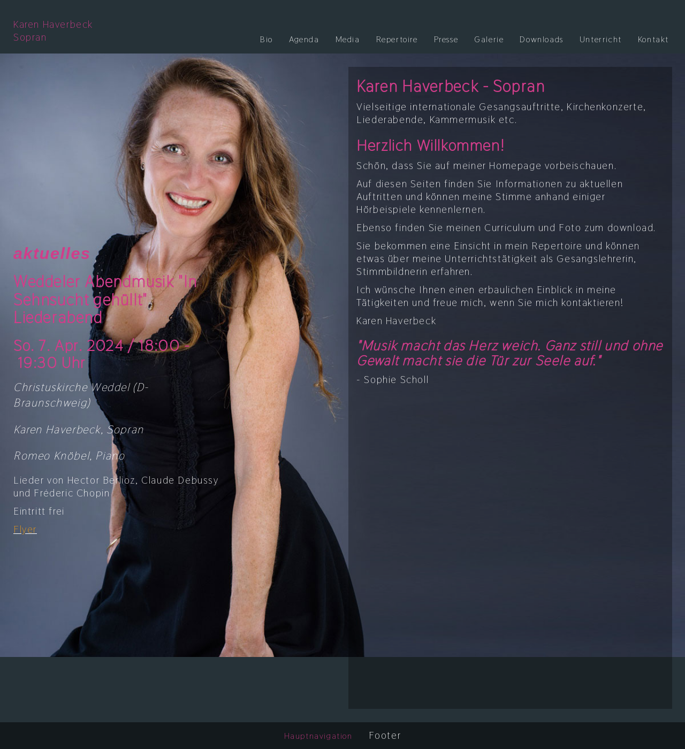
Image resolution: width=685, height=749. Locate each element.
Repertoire (397, 39)
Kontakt (653, 39)
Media (348, 39)
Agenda (304, 39)
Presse (446, 39)
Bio (266, 39)
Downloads (541, 39)
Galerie (489, 39)
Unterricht (601, 39)
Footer (385, 735)
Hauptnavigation (318, 736)
